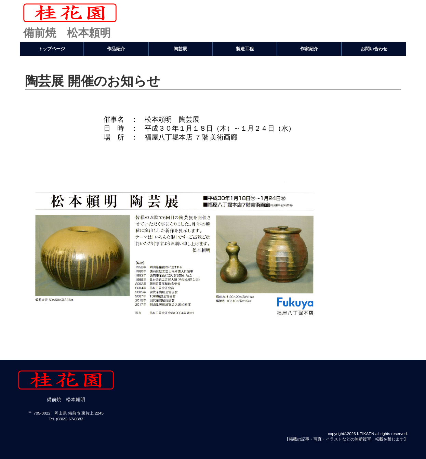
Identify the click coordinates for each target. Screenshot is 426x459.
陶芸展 (180, 48)
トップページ (51, 48)
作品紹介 (116, 48)
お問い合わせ (374, 48)
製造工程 (245, 48)
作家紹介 (309, 48)
